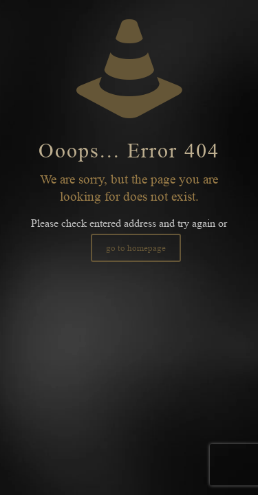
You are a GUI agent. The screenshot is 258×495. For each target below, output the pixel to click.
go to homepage (136, 248)
